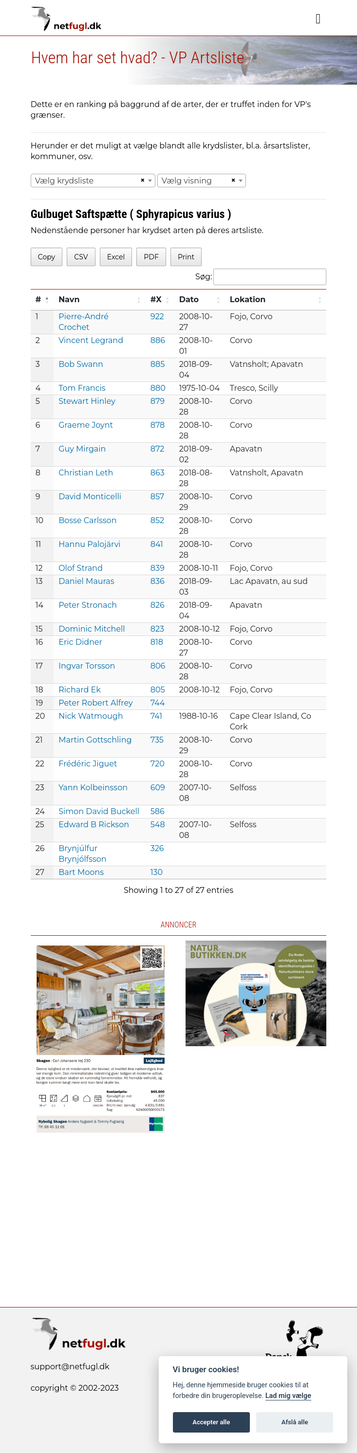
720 (157, 763)
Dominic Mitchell (91, 629)
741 (156, 716)
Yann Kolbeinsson (93, 787)
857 (157, 496)
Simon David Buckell (98, 811)
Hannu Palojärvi (89, 544)
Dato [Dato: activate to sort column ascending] (189, 299)
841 (156, 544)
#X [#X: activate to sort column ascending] (156, 299)
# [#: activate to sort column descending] (38, 299)
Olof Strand (80, 568)
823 (157, 629)
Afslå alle (295, 1422)
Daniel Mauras (86, 581)
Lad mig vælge (288, 1396)
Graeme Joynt (85, 425)
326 (157, 848)
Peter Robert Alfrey (95, 703)
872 (157, 449)
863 (157, 472)
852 (157, 520)
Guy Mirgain (82, 449)
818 (156, 642)
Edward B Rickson (93, 824)
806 (158, 666)
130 (156, 872)
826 (157, 605)
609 (157, 787)
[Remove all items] (141, 180)
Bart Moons (81, 872)
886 (157, 340)
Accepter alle (211, 1422)
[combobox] (93, 180)
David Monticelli (89, 496)
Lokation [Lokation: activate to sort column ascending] (248, 299)
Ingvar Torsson (86, 666)
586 (157, 811)
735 (157, 740)
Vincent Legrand (90, 340)
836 (157, 581)
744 (157, 703)
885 (157, 364)
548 (157, 824)
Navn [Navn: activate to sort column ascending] (68, 299)
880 (158, 388)
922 (157, 316)
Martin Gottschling (95, 740)
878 (157, 425)
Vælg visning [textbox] (187, 180)
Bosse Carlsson (87, 520)
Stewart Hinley (86, 401)
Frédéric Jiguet (87, 763)
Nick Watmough (90, 716)
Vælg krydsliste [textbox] (64, 180)
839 (157, 568)
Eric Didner (80, 642)
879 (157, 401)
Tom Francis (82, 388)
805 (157, 689)
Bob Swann (80, 364)
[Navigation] (318, 19)
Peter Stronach (87, 605)
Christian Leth (85, 472)
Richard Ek (79, 689)
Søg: (260, 277)
